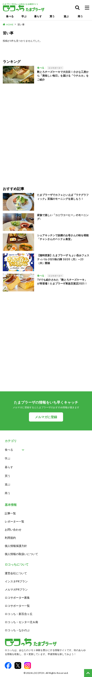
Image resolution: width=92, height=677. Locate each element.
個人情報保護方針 (16, 545)
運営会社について (16, 573)
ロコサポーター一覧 (17, 605)
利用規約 (10, 537)
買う (52, 16)
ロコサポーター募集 (17, 597)
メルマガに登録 (46, 417)
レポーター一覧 (14, 521)
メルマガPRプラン (16, 589)
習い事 (21, 24)
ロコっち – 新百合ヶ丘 (19, 614)
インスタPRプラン (16, 581)
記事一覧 (10, 513)
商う (80, 16)
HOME (9, 24)
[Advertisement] (46, 132)
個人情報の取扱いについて (21, 554)
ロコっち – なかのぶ (17, 630)
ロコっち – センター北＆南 (21, 622)
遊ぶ (66, 16)
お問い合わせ (13, 529)
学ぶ (24, 16)
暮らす (38, 16)
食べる (10, 16)
